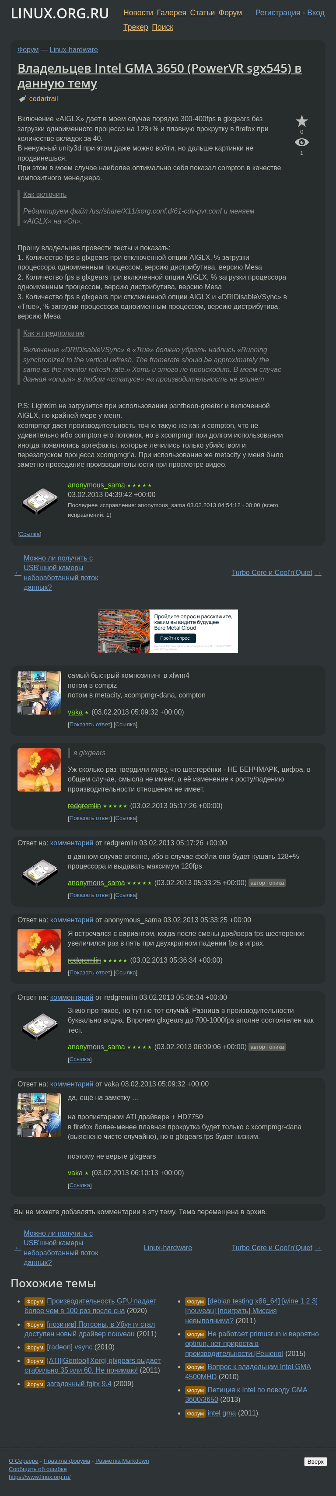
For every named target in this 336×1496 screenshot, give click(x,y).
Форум (230, 12)
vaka (75, 712)
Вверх (316, 1461)
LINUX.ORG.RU (59, 13)
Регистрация (278, 12)
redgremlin (84, 805)
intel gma (222, 1413)
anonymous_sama (96, 485)
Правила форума (67, 1460)
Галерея (171, 12)
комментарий (72, 843)
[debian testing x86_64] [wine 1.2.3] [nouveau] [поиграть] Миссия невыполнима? (251, 1310)
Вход (316, 12)
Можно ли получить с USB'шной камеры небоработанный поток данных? (61, 572)
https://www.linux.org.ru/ (39, 1477)
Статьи (202, 12)
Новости (138, 12)
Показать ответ (90, 724)
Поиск (162, 27)
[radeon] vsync (69, 1347)
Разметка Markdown (122, 1460)
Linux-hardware (74, 49)
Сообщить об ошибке (38, 1469)
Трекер (135, 27)
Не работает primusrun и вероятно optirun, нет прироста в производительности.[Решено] (252, 1343)
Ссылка (29, 534)
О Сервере (23, 1460)
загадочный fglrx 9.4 (79, 1383)
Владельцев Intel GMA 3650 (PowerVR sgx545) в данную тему (160, 75)
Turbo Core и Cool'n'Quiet (272, 572)
